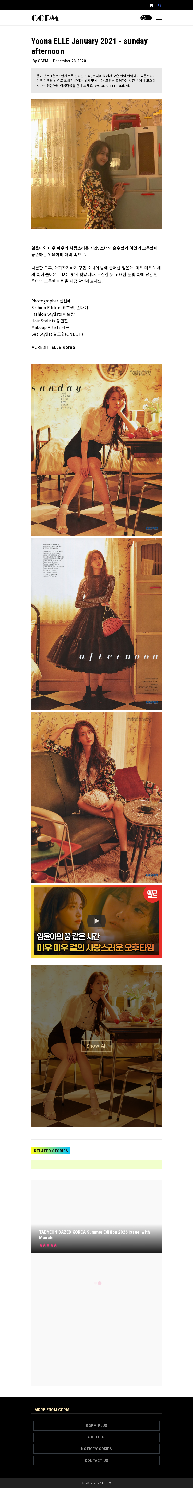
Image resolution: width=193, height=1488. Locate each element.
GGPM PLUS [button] (96, 1426)
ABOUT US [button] (96, 1437)
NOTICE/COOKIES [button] (96, 1449)
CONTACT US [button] (96, 1460)
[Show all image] (96, 1046)
